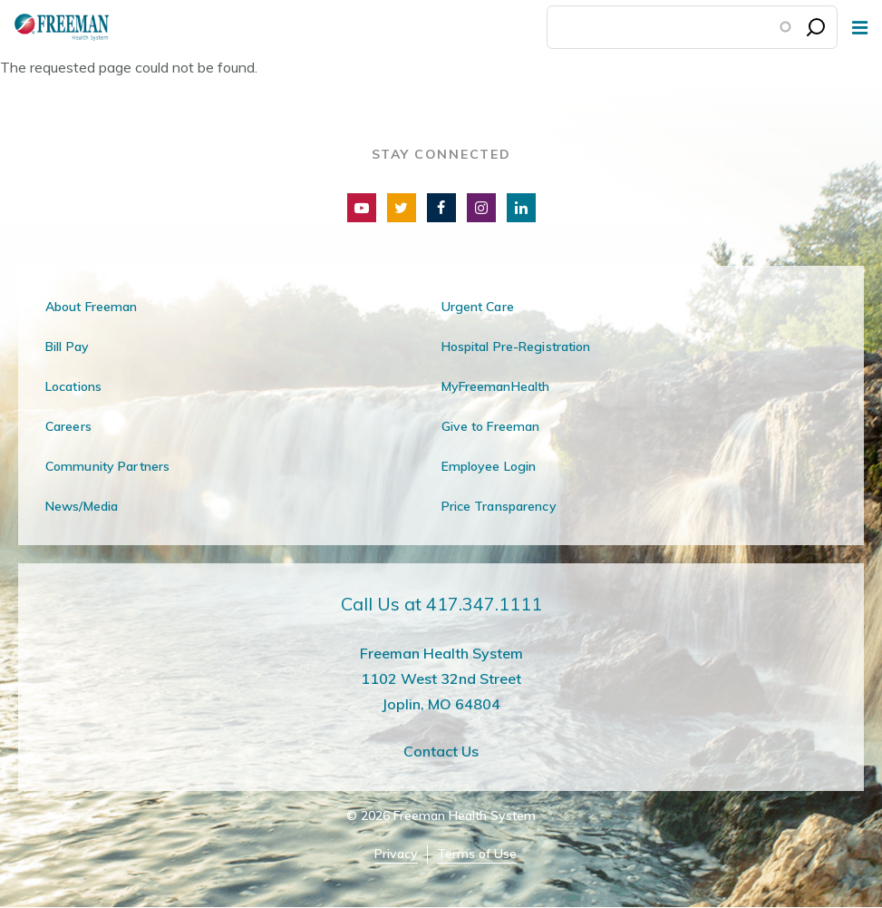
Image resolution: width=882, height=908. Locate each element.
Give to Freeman (490, 426)
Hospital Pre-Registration (516, 346)
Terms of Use (477, 854)
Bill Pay (67, 346)
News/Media (81, 506)
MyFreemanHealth (495, 386)
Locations (73, 386)
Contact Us (441, 751)
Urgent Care (477, 306)
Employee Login (489, 466)
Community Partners (107, 466)
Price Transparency (499, 506)
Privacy (396, 854)
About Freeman (91, 306)
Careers (68, 426)
